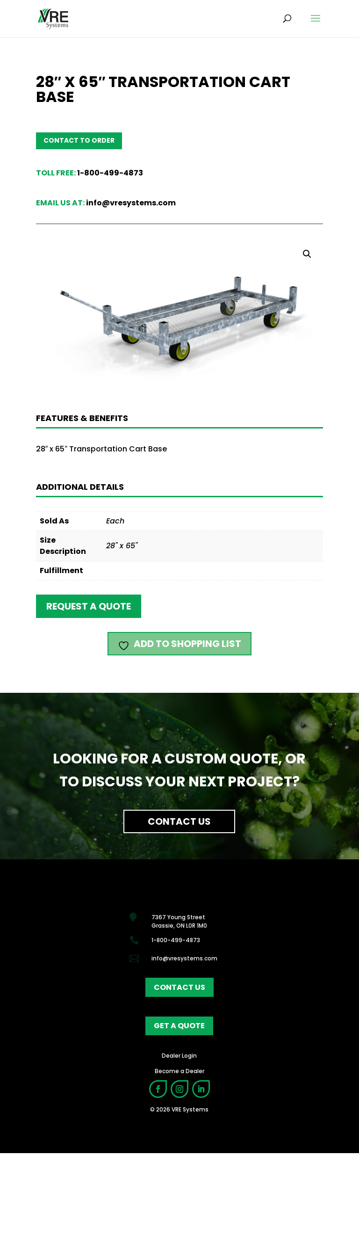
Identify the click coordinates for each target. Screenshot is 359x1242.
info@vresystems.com (131, 202)
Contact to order (79, 140)
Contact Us (179, 821)
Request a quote (88, 606)
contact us (179, 987)
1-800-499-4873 (110, 172)
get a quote (179, 1025)
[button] (307, 254)
